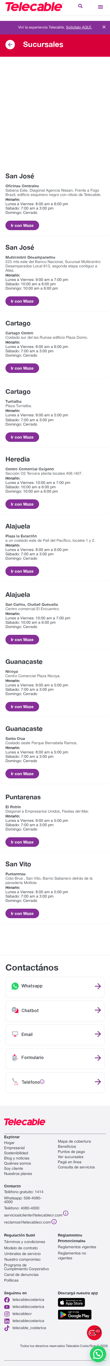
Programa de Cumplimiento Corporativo (26, 1267)
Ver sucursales (70, 1157)
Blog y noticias (16, 1158)
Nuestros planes (18, 1174)
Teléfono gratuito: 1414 (23, 1192)
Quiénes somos (17, 1163)
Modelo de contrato (21, 1248)
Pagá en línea (69, 1162)
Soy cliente (13, 1169)
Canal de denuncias (21, 1275)
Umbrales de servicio (22, 1254)
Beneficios (67, 1147)
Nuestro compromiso (22, 1260)
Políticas (11, 1280)
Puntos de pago (71, 1152)
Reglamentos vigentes (77, 1247)
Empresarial (14, 1148)
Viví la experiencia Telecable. (55, 27)
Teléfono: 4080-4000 (21, 1208)
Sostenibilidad (16, 1153)
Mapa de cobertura (74, 1141)
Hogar (9, 1143)
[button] (100, 7)
